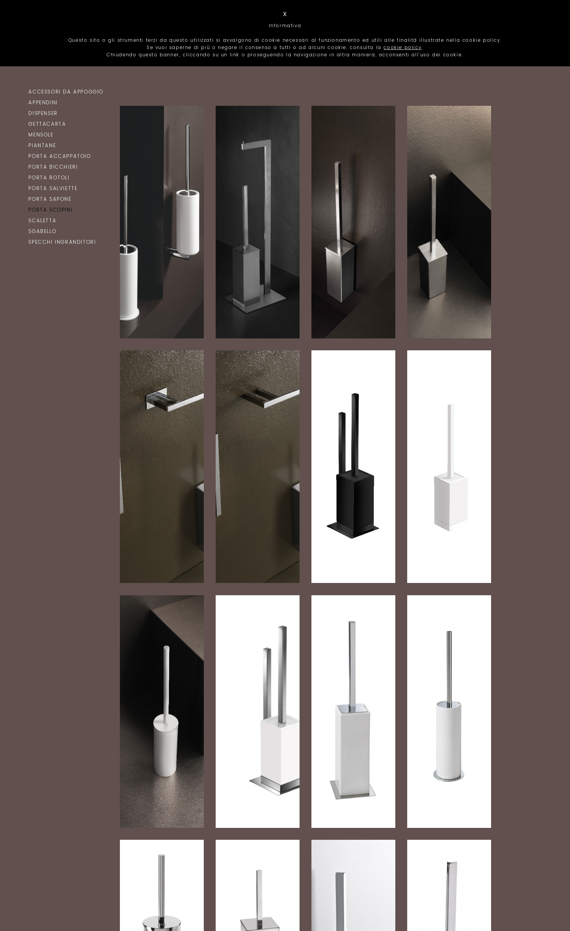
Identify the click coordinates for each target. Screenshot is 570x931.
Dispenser (42, 114)
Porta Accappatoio (59, 157)
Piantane (42, 146)
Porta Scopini (50, 210)
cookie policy (402, 47)
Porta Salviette (52, 189)
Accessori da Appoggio (65, 92)
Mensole (40, 135)
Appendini (42, 103)
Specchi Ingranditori (62, 242)
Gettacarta (47, 124)
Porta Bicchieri (53, 167)
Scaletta (42, 221)
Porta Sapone (49, 199)
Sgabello (42, 232)
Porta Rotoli (48, 178)
